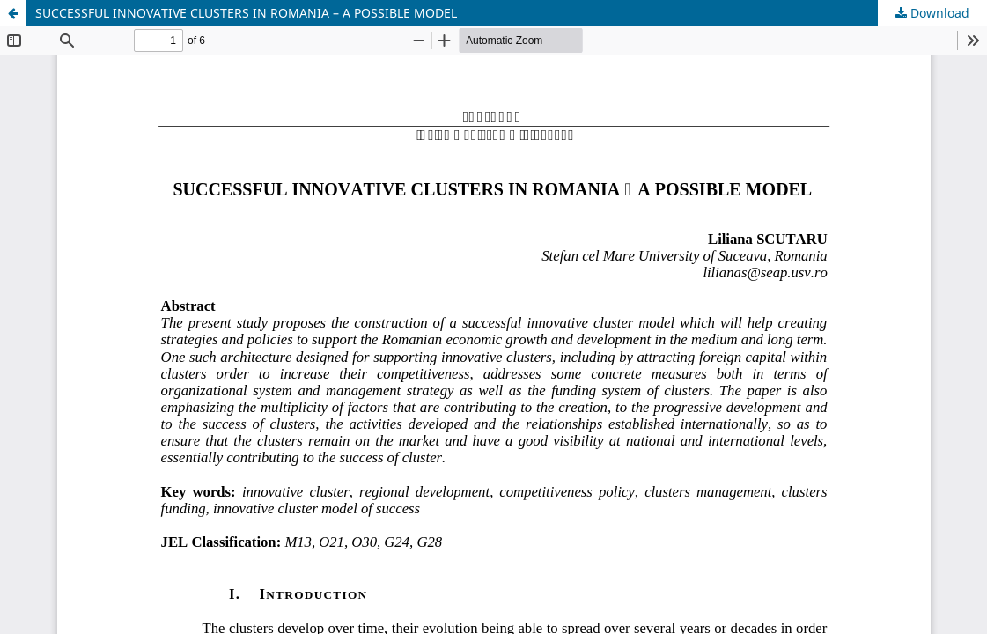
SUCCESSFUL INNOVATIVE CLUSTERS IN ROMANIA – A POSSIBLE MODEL (246, 12)
